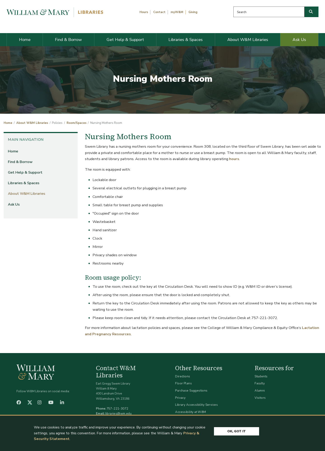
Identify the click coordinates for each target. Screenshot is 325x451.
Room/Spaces (76, 123)
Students (261, 376)
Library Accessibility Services (196, 405)
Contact (159, 12)
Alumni (260, 390)
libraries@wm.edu (118, 413)
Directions (182, 376)
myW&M (177, 12)
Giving (192, 12)
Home (24, 40)
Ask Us (299, 40)
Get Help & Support (125, 40)
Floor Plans (183, 383)
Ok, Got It (236, 431)
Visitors (260, 398)
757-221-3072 (117, 408)
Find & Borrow (68, 40)
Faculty (260, 383)
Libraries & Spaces (185, 40)
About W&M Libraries (247, 40)
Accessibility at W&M (190, 412)
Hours (143, 12)
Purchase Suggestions (191, 390)
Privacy (180, 398)
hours (234, 158)
